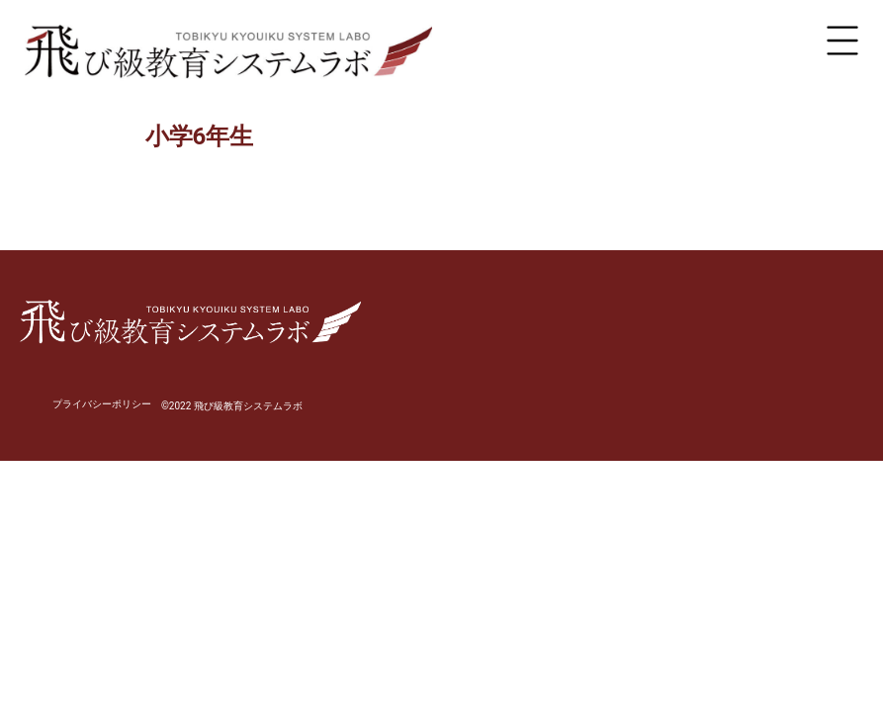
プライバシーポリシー (101, 404)
